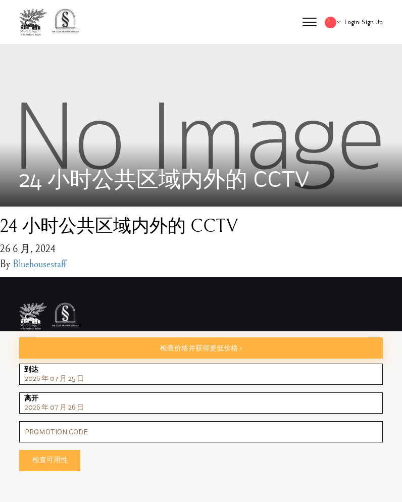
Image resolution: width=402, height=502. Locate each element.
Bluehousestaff (39, 264)
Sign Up (372, 22)
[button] (309, 22)
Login (351, 22)
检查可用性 (50, 460)
